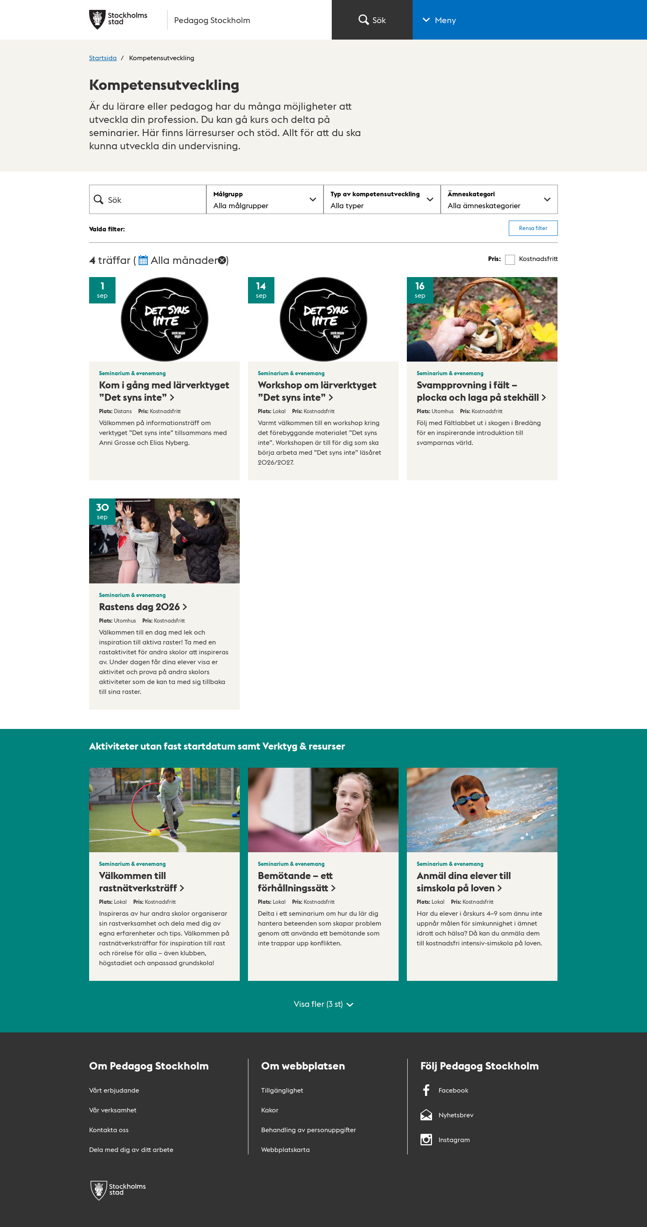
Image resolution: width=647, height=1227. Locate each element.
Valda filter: (107, 228)
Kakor (270, 1109)
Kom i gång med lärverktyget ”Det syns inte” (164, 390)
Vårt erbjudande (114, 1090)
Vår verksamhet (113, 1109)
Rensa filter (533, 227)
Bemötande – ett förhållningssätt (297, 881)
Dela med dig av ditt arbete (131, 1149)
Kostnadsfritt (538, 259)
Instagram (445, 1139)
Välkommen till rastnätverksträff (142, 881)
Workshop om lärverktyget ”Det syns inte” (317, 390)
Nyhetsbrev (447, 1114)
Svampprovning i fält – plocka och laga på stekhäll (482, 390)
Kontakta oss (109, 1129)
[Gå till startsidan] (205, 20)
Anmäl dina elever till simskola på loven (464, 881)
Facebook (444, 1090)
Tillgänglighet (282, 1090)
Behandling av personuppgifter (308, 1129)
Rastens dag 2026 (143, 606)
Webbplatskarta (285, 1149)
